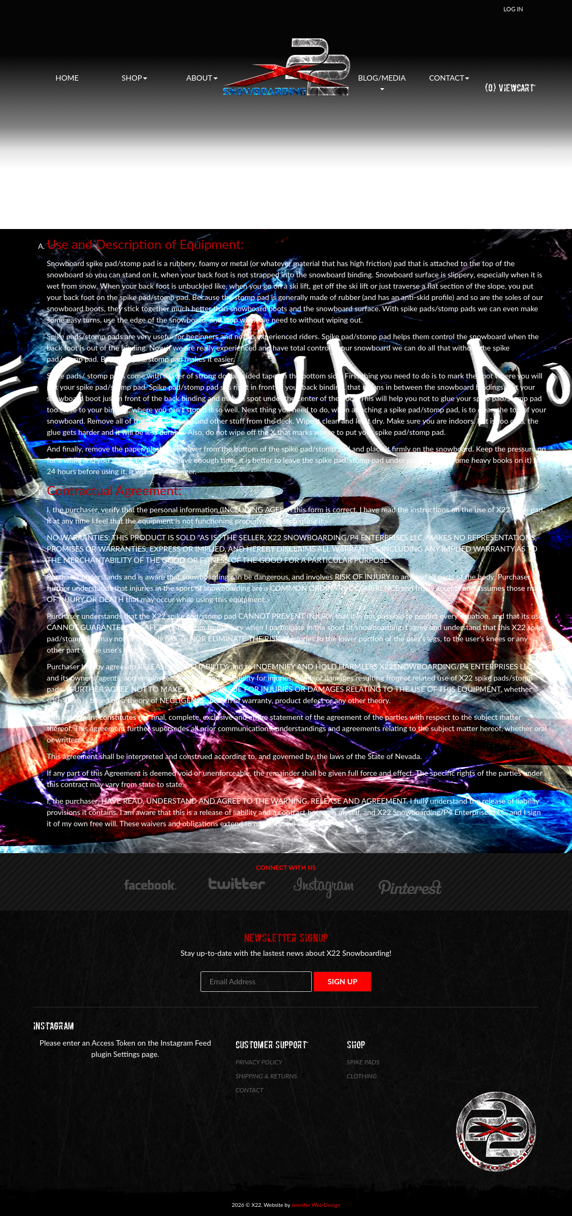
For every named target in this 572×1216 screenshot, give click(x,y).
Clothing (362, 1076)
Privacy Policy (258, 1062)
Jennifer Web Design (315, 1204)
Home (66, 77)
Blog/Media (382, 81)
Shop (134, 77)
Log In (513, 8)
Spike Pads (363, 1062)
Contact (449, 77)
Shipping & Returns (266, 1076)
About (202, 77)
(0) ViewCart (509, 88)
